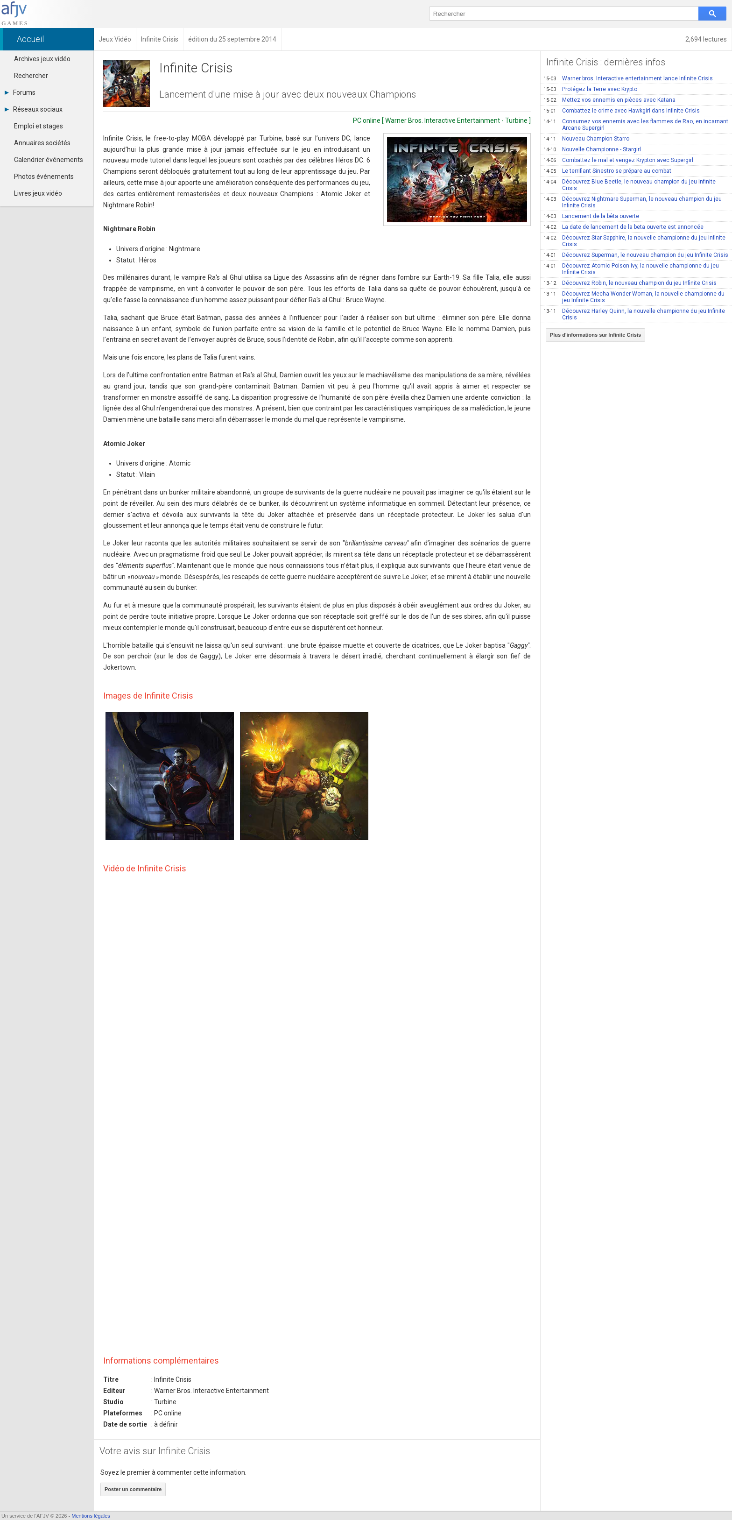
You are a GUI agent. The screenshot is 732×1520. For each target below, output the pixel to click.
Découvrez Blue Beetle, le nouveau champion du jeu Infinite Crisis (629, 184)
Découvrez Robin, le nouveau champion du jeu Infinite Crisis (630, 283)
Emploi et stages (38, 126)
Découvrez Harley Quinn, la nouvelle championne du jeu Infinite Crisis (634, 314)
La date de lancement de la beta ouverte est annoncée (623, 227)
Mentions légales (90, 1516)
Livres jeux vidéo (38, 193)
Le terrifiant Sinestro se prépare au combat (607, 171)
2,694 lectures (706, 39)
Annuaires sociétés (42, 143)
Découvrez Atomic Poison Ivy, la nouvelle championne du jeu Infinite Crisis (631, 269)
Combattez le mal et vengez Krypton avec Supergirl (618, 160)
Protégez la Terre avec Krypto (590, 89)
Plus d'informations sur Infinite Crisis (595, 335)
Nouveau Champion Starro (586, 138)
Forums (20, 92)
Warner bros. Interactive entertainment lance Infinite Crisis (628, 78)
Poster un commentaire (133, 1489)
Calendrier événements (48, 159)
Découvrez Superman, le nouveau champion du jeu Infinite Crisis (635, 255)
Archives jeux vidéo (42, 59)
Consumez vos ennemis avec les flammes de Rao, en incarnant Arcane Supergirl (635, 124)
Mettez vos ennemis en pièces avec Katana (609, 100)
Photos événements (44, 176)
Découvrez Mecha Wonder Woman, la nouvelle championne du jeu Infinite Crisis (634, 297)
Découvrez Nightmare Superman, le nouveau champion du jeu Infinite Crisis (632, 202)
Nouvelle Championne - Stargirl (592, 149)
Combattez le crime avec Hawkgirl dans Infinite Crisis (621, 110)
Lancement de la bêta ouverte (591, 216)
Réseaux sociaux (34, 109)
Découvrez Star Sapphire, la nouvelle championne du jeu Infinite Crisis (634, 240)
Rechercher (31, 75)
